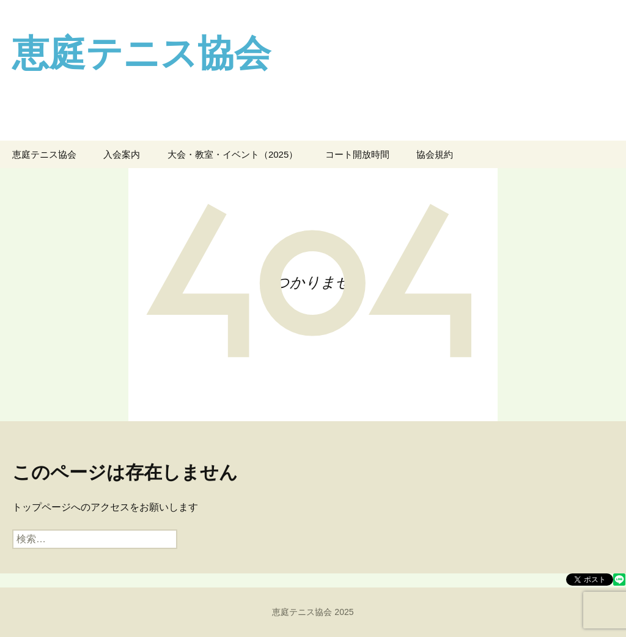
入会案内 (121, 154)
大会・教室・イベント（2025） (233, 154)
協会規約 (434, 154)
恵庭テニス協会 (44, 154)
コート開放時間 (357, 154)
